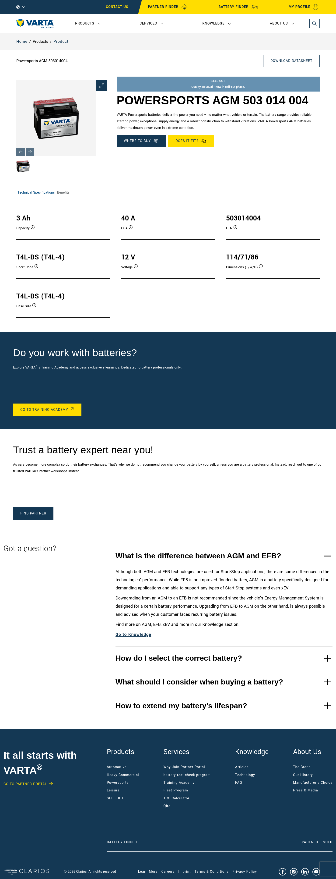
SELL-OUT (115, 798)
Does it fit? (190, 141)
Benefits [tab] (63, 192)
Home (22, 41)
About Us (279, 23)
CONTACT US (117, 6)
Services (148, 23)
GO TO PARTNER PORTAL (25, 784)
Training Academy (179, 782)
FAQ (238, 782)
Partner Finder (317, 842)
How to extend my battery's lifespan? (181, 706)
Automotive (117, 767)
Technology (245, 775)
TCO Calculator (176, 798)
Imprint (184, 871)
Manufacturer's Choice (312, 782)
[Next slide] (30, 152)
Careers (168, 871)
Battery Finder (122, 842)
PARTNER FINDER (168, 7)
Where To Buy (141, 141)
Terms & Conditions (212, 871)
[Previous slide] (20, 152)
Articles (241, 767)
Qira (168, 806)
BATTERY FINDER (238, 7)
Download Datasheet (291, 60)
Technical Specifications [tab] (36, 192)
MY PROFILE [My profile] (304, 7)
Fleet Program (176, 790)
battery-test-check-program (187, 775)
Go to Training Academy (44, 409)
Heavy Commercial (123, 775)
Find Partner (33, 513)
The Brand (302, 767)
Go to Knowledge (133, 634)
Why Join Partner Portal (184, 767)
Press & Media (305, 790)
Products (84, 23)
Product (61, 41)
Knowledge (213, 23)
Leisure (113, 790)
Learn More (148, 871)
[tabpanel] (168, 261)
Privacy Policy (244, 871)
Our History (303, 775)
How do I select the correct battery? (179, 658)
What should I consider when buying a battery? (199, 682)
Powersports (118, 782)
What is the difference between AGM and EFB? (198, 556)
